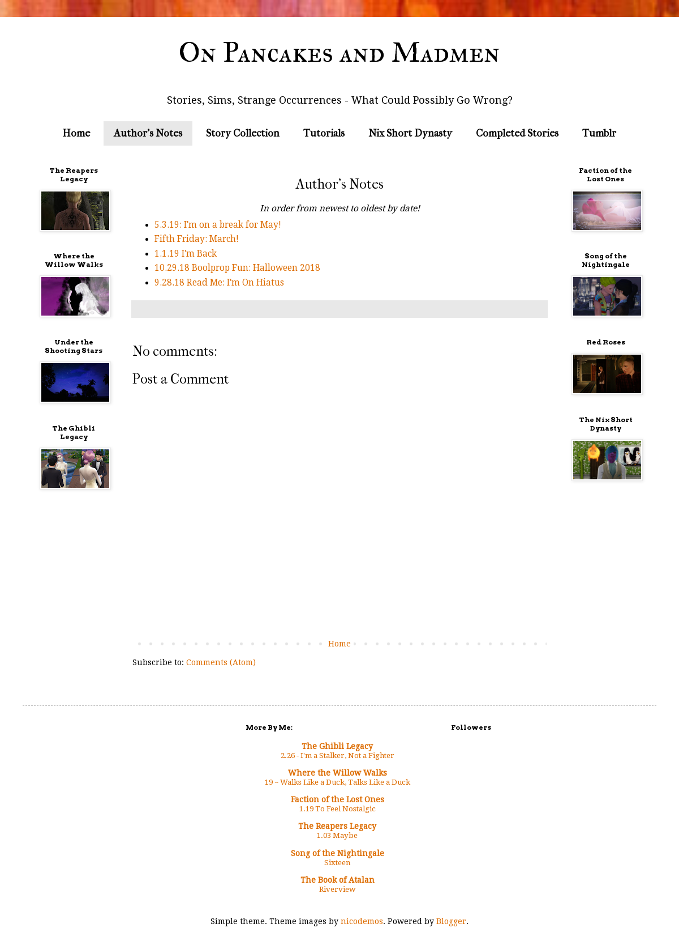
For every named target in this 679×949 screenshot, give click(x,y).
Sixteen (337, 862)
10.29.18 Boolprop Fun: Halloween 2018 (237, 268)
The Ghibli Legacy (337, 746)
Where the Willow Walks (337, 772)
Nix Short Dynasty (410, 133)
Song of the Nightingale (337, 853)
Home (76, 133)
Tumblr (599, 133)
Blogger (451, 921)
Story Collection (243, 133)
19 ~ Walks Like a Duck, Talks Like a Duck (337, 782)
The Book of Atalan (337, 879)
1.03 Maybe (337, 835)
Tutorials (324, 133)
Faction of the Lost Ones (337, 799)
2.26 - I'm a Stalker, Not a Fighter (337, 755)
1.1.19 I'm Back (185, 254)
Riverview (337, 889)
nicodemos (362, 921)
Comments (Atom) (221, 662)
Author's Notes (148, 133)
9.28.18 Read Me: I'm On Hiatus (219, 283)
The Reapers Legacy (337, 826)
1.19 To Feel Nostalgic (337, 809)
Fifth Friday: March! (196, 239)
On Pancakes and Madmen (339, 52)
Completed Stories (517, 133)
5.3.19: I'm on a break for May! (217, 225)
